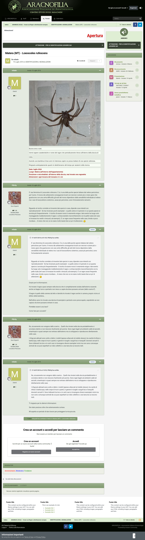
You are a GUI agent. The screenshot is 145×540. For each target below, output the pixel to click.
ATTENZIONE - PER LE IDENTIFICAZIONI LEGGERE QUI (53, 45)
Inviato (34, 70)
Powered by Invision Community (127, 527)
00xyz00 (34, 419)
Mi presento (118, 62)
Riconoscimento (120, 69)
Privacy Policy (40, 537)
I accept (137, 536)
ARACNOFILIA (12, 18)
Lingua (4, 527)
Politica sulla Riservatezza (17, 527)
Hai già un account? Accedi (118, 8)
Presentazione (119, 76)
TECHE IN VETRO (120, 83)
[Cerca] (119, 18)
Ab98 (118, 71)
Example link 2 (50, 510)
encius (118, 64)
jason (118, 97)
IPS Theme (5, 525)
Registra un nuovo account (31, 452)
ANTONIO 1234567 (122, 85)
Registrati (133, 8)
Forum (47, 18)
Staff (24, 18)
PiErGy (14, 185)
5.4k (14, 210)
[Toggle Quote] (31, 238)
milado (16, 59)
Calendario (59, 18)
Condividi (81, 61)
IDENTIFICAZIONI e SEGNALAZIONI (38, 62)
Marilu (118, 78)
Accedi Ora (75, 449)
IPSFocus (13, 525)
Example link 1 (50, 508)
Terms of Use (28, 537)
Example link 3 (50, 512)
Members (35, 18)
